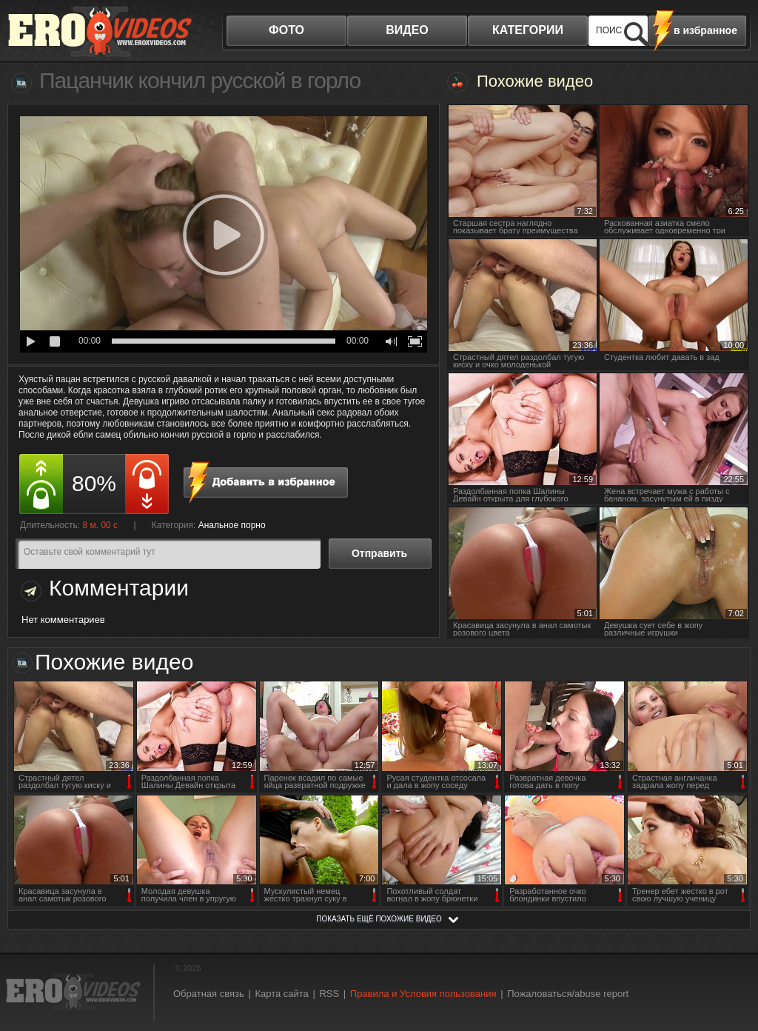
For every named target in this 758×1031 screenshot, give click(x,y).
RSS (329, 993)
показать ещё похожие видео (379, 919)
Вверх (730, 968)
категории (527, 30)
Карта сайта (281, 993)
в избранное (705, 30)
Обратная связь (208, 993)
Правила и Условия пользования (423, 993)
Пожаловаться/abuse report (567, 993)
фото (286, 30)
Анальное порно (232, 525)
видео (407, 30)
